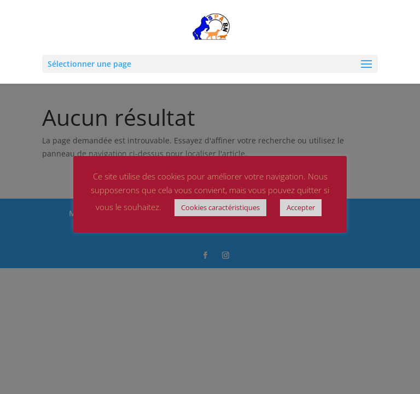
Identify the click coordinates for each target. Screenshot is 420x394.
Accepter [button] (301, 207)
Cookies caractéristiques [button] (220, 207)
